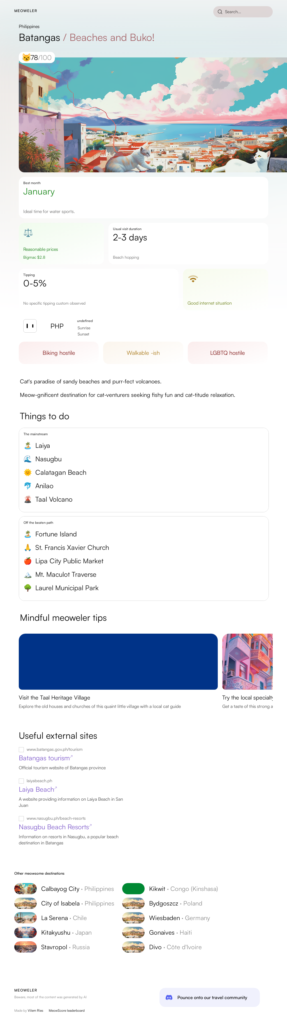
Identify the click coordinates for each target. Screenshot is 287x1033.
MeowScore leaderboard (67, 1010)
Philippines (29, 26)
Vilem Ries (35, 1010)
